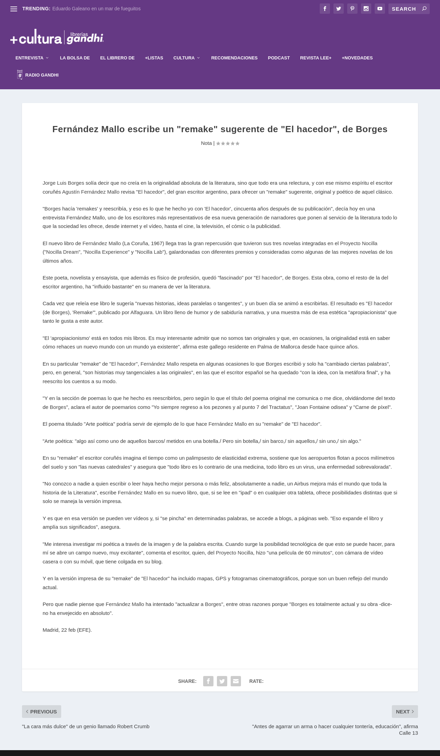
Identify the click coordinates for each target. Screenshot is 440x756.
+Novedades (357, 47)
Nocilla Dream (62, 241)
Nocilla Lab (149, 241)
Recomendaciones (234, 47)
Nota (206, 133)
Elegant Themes (208, 748)
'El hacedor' (217, 198)
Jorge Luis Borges (63, 172)
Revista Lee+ (315, 47)
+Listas (154, 47)
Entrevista (29, 47)
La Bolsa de (75, 47)
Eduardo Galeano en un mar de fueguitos (96, 8)
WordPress (262, 748)
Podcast (279, 47)
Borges (52, 198)
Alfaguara (141, 302)
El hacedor (150, 181)
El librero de (117, 47)
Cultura (184, 47)
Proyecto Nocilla (358, 233)
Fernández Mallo (101, 233)
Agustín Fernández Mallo (91, 181)
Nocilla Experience (106, 241)
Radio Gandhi (37, 65)
